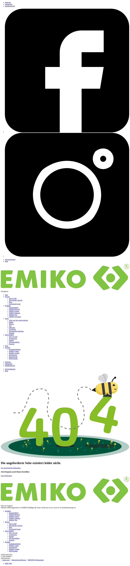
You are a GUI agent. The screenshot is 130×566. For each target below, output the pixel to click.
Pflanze (11, 324)
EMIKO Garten (14, 311)
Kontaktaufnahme (15, 349)
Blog (6, 261)
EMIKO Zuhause (14, 313)
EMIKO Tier (13, 315)
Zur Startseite (5, 468)
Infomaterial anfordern (16, 331)
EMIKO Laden (14, 351)
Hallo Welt (8, 563)
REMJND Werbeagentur (36, 560)
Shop (6, 346)
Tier (10, 326)
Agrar (7, 318)
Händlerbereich (10, 6)
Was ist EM (12, 298)
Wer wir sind (13, 337)
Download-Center (15, 304)
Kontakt (11, 333)
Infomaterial (13, 355)
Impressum (6, 560)
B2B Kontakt (13, 358)
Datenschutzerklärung (19, 560)
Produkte (8, 306)
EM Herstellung (14, 342)
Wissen (7, 297)
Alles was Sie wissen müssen (18, 320)
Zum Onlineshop (15, 468)
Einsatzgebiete (13, 307)
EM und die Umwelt (15, 300)
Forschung (12, 329)
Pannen (11, 340)
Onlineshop (8, 4)
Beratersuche (13, 357)
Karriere (11, 344)
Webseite (8, 2)
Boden (11, 322)
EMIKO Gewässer (15, 317)
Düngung (12, 327)
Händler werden (14, 353)
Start (6, 295)
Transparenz (13, 338)
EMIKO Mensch (14, 309)
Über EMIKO (9, 335)
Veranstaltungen (10, 259)
